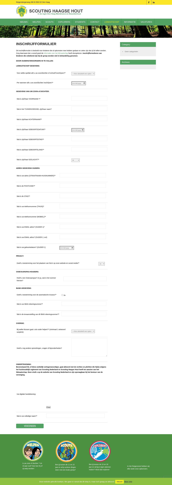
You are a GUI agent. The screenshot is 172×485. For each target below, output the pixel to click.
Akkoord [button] (119, 482)
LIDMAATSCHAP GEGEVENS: (28, 66)
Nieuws (23, 22)
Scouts (50, 22)
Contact (94, 22)
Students (80, 22)
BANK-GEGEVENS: (23, 288)
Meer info (128, 482)
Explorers (64, 22)
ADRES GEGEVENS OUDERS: (28, 168)
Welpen (36, 22)
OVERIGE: (20, 323)
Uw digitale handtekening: (26, 394)
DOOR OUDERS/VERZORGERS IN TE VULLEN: (34, 61)
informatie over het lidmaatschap (56, 53)
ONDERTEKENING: (23, 364)
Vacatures (146, 22)
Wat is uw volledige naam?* (27, 416)
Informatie (130, 22)
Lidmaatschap (111, 22)
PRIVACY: (20, 256)
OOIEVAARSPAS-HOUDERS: (27, 272)
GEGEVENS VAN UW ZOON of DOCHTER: (32, 91)
